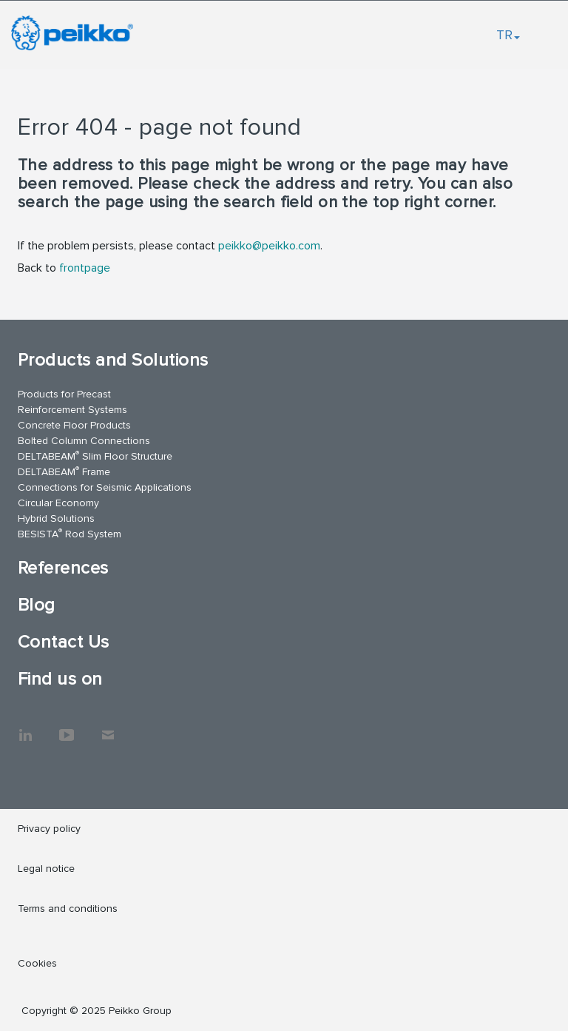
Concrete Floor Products (74, 425)
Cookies (37, 963)
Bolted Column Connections (84, 440)
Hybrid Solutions (56, 518)
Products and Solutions (113, 360)
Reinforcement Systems (72, 409)
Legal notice (46, 868)
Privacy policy (49, 828)
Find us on (60, 679)
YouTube (66, 727)
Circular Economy (58, 503)
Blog (36, 605)
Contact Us (63, 642)
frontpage (84, 268)
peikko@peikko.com (269, 245)
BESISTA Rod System (69, 533)
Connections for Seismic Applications (105, 487)
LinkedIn (25, 727)
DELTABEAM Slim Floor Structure (95, 456)
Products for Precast (64, 394)
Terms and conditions (68, 908)
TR (508, 35)
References (63, 568)
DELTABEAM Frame (64, 471)
